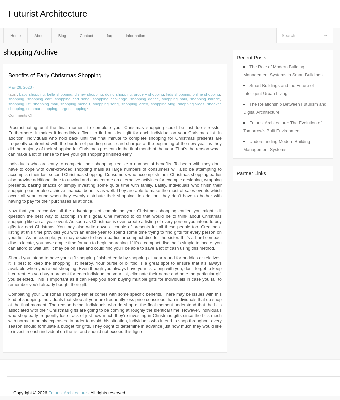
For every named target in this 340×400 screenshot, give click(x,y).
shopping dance (144, 99)
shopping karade (205, 99)
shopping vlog (163, 104)
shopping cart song (72, 99)
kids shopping (178, 94)
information (135, 35)
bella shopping (59, 94)
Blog (62, 35)
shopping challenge (110, 99)
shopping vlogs (191, 104)
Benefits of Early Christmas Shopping (55, 75)
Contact (86, 35)
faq (109, 35)
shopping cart (39, 99)
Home (15, 35)
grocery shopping (149, 94)
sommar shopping (41, 108)
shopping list (19, 104)
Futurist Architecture (47, 14)
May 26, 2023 (20, 87)
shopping (16, 99)
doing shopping (118, 94)
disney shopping (89, 94)
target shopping (72, 108)
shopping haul (174, 99)
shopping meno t (75, 104)
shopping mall (45, 104)
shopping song (106, 104)
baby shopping (32, 94)
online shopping (206, 94)
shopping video (134, 104)
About (39, 35)
